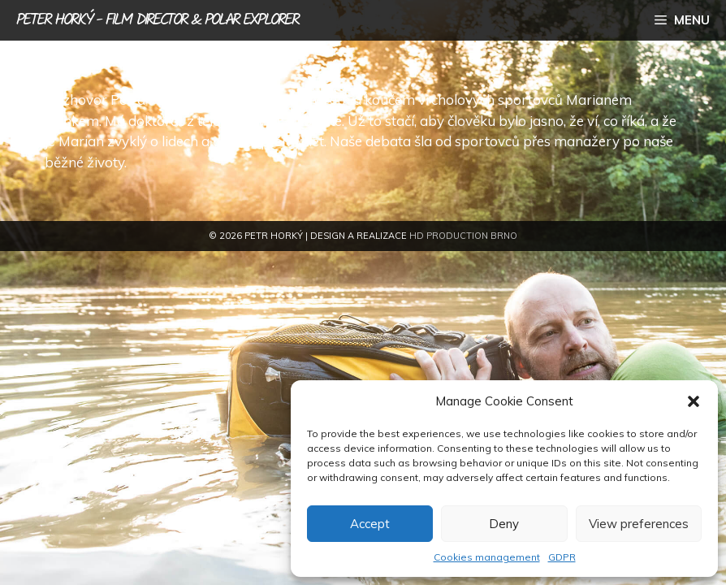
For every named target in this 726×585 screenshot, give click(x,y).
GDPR (562, 557)
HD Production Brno (463, 235)
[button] (693, 401)
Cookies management (487, 557)
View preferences (639, 523)
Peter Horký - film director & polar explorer (157, 20)
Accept (370, 523)
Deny (504, 523)
